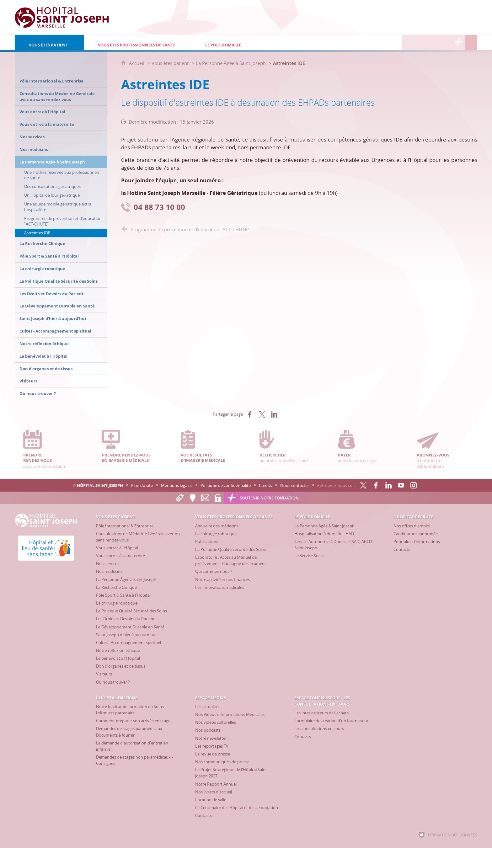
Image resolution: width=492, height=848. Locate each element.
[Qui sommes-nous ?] (213, 571)
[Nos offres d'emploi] (411, 526)
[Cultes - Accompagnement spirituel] (128, 642)
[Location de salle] (210, 800)
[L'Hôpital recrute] (408, 42)
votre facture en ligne (364, 446)
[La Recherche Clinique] (116, 587)
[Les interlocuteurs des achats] (321, 713)
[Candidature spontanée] (415, 533)
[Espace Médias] (433, 42)
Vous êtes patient (170, 63)
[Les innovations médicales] (219, 587)
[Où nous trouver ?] (113, 682)
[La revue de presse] (212, 754)
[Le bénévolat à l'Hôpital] (118, 658)
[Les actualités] (207, 706)
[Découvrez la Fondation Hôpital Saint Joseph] (458, 42)
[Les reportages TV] (211, 746)
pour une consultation (49, 449)
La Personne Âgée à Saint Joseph (231, 63)
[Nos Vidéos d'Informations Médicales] (230, 714)
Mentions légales (176, 485)
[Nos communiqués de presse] (222, 762)
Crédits (265, 485)
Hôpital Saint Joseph (100, 485)
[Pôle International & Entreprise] (124, 526)
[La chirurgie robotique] (116, 603)
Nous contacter (294, 485)
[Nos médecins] (109, 571)
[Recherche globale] (471, 42)
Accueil (137, 63)
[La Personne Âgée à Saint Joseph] (126, 579)
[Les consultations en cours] (319, 728)
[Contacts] (401, 549)
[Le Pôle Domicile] (249, 42)
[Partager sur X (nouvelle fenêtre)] (262, 414)
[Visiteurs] (104, 674)
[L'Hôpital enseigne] (420, 42)
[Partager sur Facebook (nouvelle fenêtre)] (249, 414)
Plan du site (142, 485)
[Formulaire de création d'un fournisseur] (331, 720)
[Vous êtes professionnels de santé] (137, 42)
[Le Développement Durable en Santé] (130, 627)
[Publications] (206, 541)
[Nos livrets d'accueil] (213, 792)
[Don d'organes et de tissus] (120, 666)
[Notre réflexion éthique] (118, 650)
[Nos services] (107, 563)
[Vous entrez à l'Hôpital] (117, 548)
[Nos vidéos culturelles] (215, 722)
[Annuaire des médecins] (216, 526)
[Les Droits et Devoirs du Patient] (125, 618)
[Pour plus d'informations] (416, 541)
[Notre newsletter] (211, 738)
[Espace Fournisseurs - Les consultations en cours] (446, 42)
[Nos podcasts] (208, 730)
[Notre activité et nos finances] (222, 579)
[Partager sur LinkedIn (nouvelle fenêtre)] (274, 414)
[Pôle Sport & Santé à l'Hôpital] (123, 595)
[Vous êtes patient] (49, 42)
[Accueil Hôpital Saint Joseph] (62, 17)
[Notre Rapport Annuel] (216, 784)
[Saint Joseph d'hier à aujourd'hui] (126, 634)
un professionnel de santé (285, 446)
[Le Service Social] (309, 555)
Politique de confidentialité (226, 485)
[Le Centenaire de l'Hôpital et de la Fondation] (236, 807)
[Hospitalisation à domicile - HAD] (324, 533)
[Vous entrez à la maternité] (120, 555)
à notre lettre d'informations (443, 449)
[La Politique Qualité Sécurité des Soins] (131, 611)
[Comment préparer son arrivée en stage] (133, 720)
